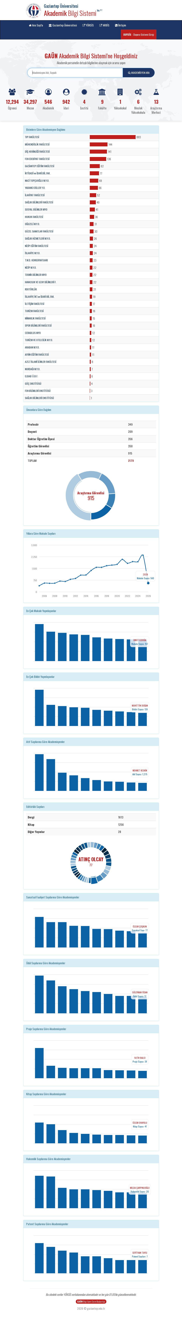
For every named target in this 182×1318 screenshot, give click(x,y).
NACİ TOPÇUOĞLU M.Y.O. (37, 180)
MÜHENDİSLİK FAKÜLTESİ (37, 144)
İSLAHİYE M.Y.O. (32, 253)
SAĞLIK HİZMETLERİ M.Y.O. (38, 238)
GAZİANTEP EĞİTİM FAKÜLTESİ (39, 166)
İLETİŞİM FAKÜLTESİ (34, 304)
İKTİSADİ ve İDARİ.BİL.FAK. (37, 173)
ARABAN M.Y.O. (32, 347)
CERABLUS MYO (33, 333)
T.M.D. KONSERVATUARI (36, 260)
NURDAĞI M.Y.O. (32, 369)
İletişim (120, 25)
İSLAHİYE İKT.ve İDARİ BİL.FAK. (39, 296)
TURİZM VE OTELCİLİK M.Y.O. (39, 340)
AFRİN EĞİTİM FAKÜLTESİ (37, 354)
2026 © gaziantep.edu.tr (91, 1308)
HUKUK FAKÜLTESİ (34, 217)
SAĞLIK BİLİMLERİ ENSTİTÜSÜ (39, 398)
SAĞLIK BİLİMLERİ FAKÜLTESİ (39, 202)
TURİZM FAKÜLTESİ (34, 311)
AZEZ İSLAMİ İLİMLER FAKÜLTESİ (40, 362)
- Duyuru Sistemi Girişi (138, 34)
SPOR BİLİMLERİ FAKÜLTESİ (38, 325)
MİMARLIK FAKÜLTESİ (35, 318)
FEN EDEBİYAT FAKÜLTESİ (37, 159)
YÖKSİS (88, 25)
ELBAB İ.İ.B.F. (31, 376)
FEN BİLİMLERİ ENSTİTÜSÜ (38, 391)
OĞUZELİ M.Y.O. (32, 224)
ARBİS (104, 25)
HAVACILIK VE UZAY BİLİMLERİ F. (40, 282)
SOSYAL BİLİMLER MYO (36, 209)
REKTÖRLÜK (31, 289)
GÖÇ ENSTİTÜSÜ (33, 383)
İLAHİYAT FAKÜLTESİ (35, 195)
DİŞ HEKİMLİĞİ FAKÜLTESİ (37, 151)
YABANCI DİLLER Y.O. (35, 188)
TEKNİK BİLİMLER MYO (36, 275)
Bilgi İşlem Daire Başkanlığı (91, 1301)
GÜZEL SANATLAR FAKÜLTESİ (39, 231)
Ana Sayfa (36, 25)
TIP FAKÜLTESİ (32, 137)
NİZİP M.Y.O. (30, 267)
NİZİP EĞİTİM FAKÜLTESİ (36, 246)
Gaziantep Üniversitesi (63, 25)
